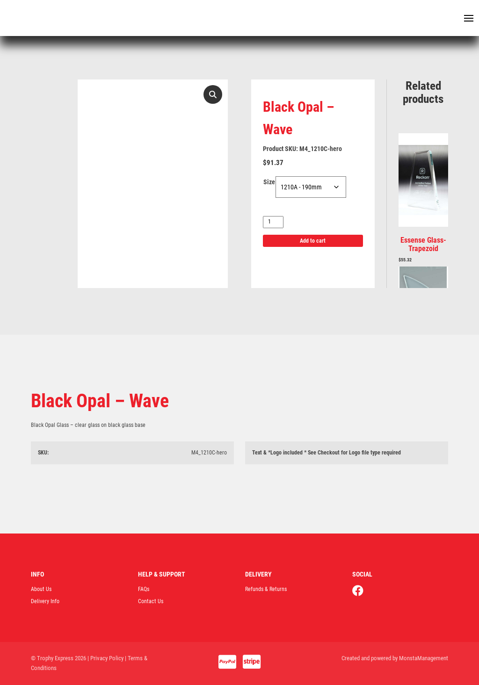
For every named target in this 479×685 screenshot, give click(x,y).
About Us (41, 589)
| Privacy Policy (105, 658)
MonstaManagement (423, 658)
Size (269, 182)
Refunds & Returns (266, 589)
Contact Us (150, 601)
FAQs (143, 589)
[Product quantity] (273, 222)
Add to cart (313, 241)
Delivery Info (45, 601)
